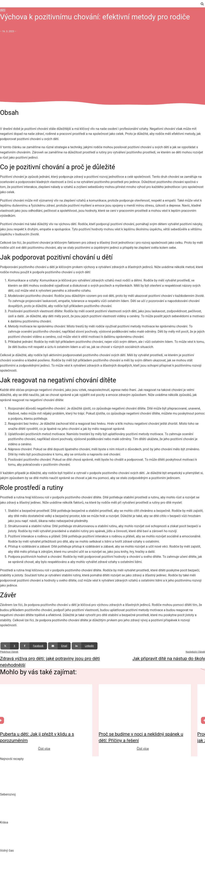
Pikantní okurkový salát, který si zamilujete (30, 764)
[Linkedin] (84, 645)
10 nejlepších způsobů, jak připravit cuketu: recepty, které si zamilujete (49, 779)
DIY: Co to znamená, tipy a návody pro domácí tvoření (37, 863)
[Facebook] (33, 645)
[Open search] (202, 4)
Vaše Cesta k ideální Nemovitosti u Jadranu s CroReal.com (41, 871)
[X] (9, 645)
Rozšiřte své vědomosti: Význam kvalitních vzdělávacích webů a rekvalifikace (54, 815)
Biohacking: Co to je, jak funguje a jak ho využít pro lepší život (43, 799)
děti (2, 10)
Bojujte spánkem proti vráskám (22, 843)
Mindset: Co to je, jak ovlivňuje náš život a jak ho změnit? (40, 807)
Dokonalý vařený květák (16, 787)
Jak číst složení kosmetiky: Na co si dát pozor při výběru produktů (46, 835)
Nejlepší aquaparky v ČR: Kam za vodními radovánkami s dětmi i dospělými (53, 855)
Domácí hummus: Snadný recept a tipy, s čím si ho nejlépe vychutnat (48, 772)
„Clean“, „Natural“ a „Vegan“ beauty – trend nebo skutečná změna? (46, 827)
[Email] (59, 645)
